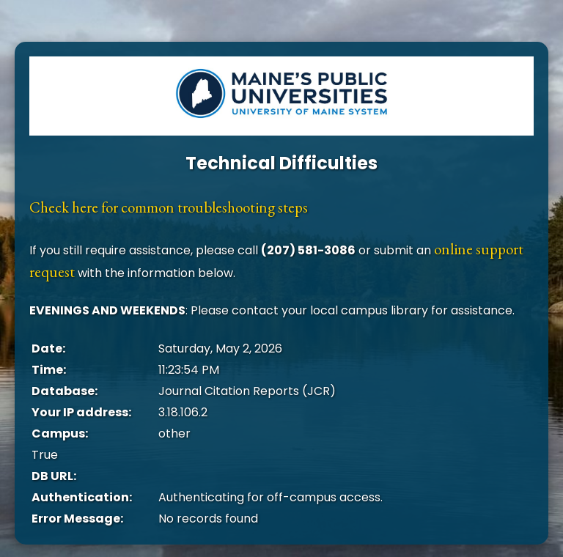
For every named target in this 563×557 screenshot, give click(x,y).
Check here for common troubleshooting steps (168, 207)
